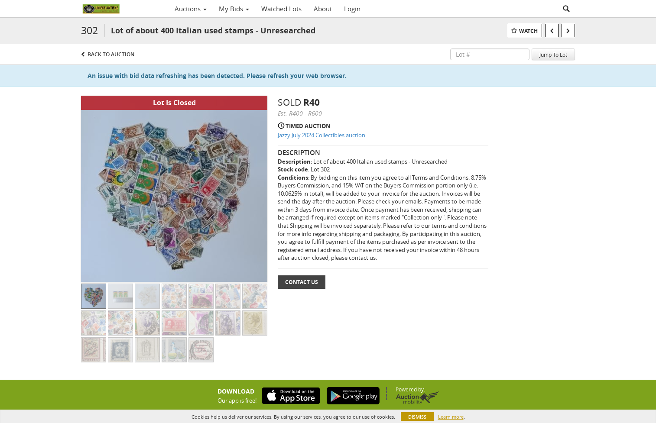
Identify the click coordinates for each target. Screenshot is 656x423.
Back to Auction (111, 54)
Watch (528, 31)
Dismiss (417, 416)
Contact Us (301, 282)
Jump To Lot (553, 54)
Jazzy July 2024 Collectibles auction (321, 135)
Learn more (451, 416)
